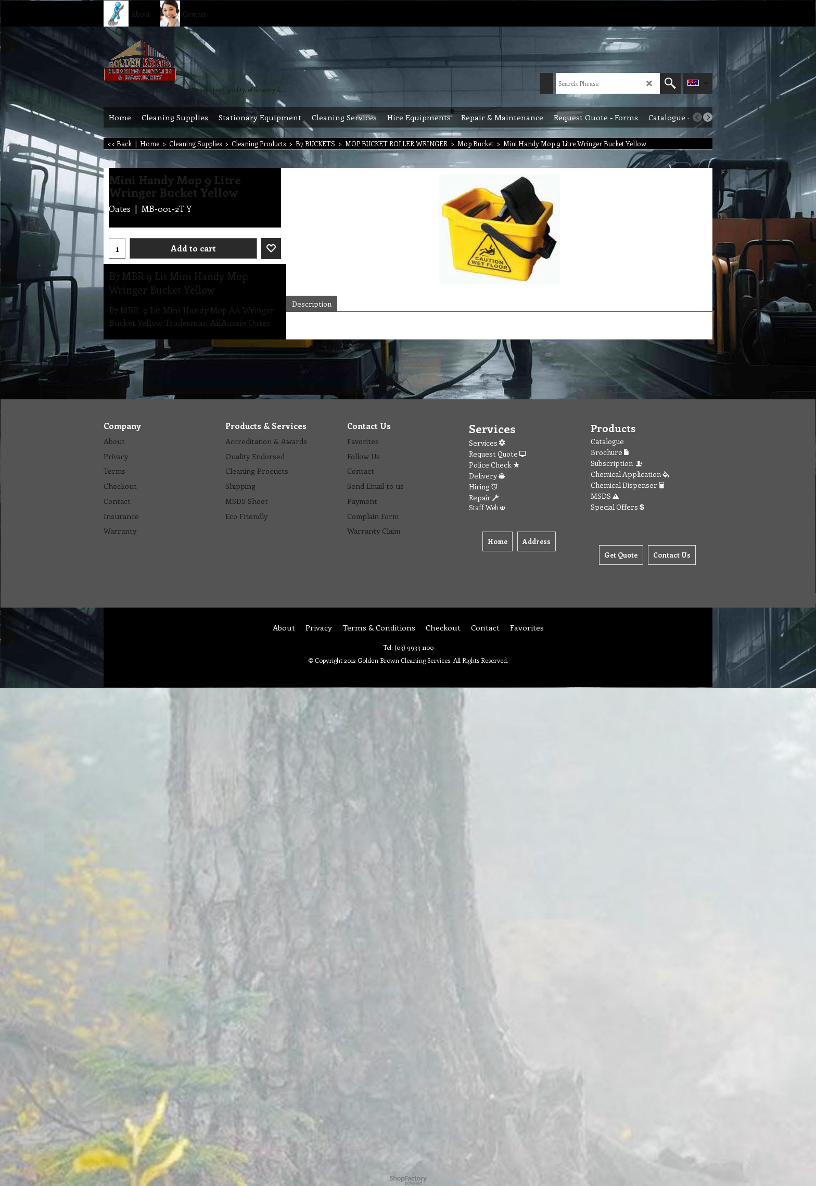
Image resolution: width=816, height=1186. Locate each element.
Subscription (617, 463)
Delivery (487, 476)
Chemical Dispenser (628, 485)
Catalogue (607, 441)
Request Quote (497, 454)
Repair (484, 497)
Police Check (494, 465)
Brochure (610, 452)
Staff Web (487, 507)
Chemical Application (630, 474)
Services (487, 443)
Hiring (483, 486)
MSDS (605, 496)
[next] (707, 117)
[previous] (697, 117)
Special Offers (617, 507)
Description (312, 304)
